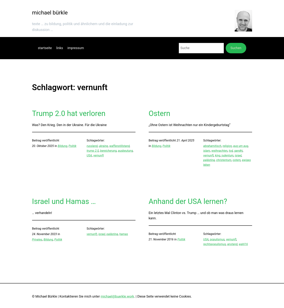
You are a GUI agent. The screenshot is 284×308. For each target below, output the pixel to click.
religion (227, 146)
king (217, 155)
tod (231, 150)
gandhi (238, 150)
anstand (232, 244)
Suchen (235, 48)
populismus (217, 239)
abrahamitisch (212, 146)
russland (92, 146)
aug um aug (240, 146)
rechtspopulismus (214, 244)
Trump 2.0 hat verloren (69, 113)
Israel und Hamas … (64, 201)
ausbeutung (125, 150)
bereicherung (108, 150)
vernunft (98, 155)
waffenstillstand (119, 146)
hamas (123, 234)
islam (206, 150)
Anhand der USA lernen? (188, 201)
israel (238, 155)
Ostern (159, 113)
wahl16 (243, 244)
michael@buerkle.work (117, 296)
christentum (223, 160)
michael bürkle (50, 12)
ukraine (103, 146)
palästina (209, 160)
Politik (72, 146)
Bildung (62, 146)
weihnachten (219, 150)
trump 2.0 (93, 150)
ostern (237, 160)
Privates (37, 239)
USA (89, 155)
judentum (227, 155)
